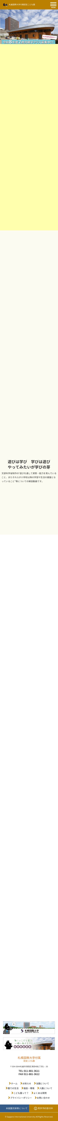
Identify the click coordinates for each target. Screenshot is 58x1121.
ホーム (14, 1083)
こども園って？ (21, 1093)
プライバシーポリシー (21, 1097)
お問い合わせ (43, 1097)
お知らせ (26, 1083)
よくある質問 (40, 1093)
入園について (45, 1088)
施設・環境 (29, 1088)
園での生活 (13, 1088)
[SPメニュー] (53, 4)
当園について (42, 1083)
